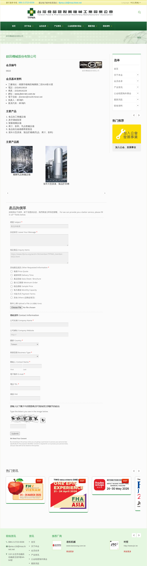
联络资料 (107, 26)
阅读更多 (70, 551)
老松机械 (71, 541)
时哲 (126, 541)
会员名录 (43, 26)
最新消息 (92, 26)
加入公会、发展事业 (125, 147)
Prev (139, 115)
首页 (13, 26)
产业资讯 (58, 26)
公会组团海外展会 (75, 26)
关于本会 (28, 26)
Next (134, 115)
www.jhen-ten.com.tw (25, 94)
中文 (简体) (134, 3)
